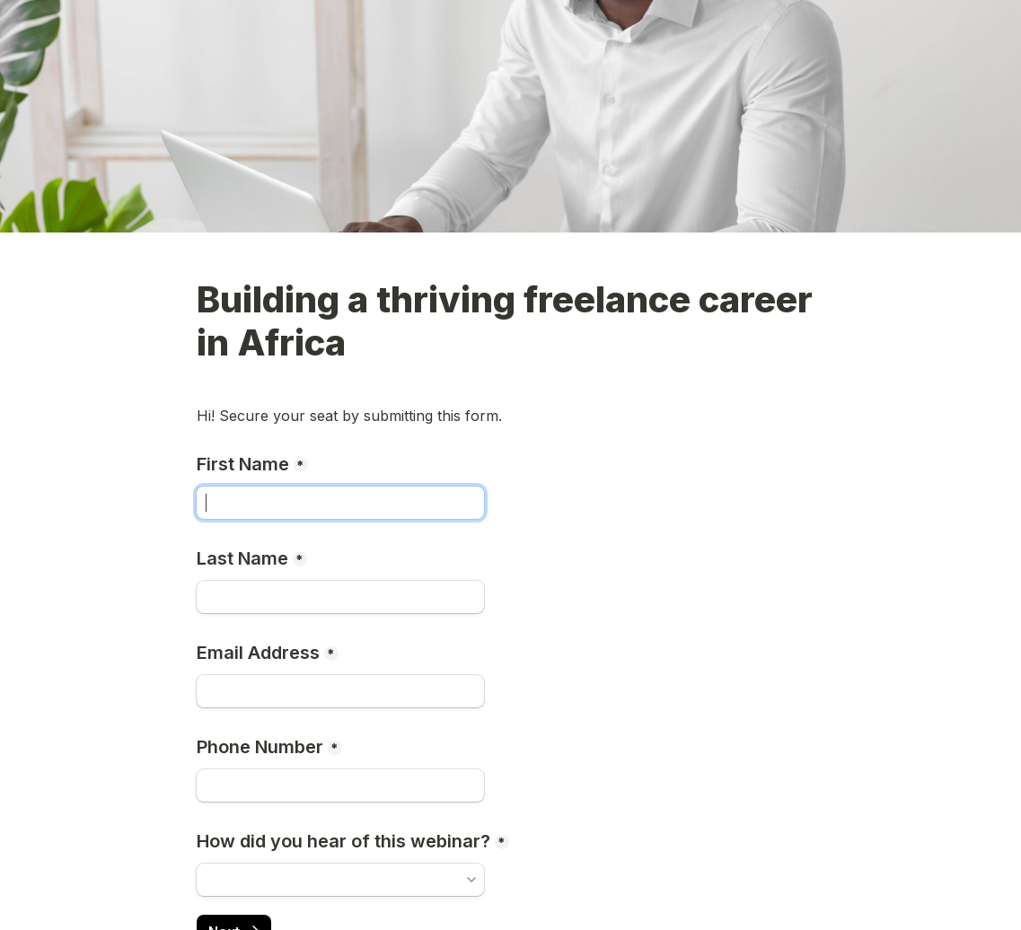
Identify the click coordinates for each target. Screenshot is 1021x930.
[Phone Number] (340, 785)
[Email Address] (340, 691)
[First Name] (340, 503)
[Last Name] (340, 597)
